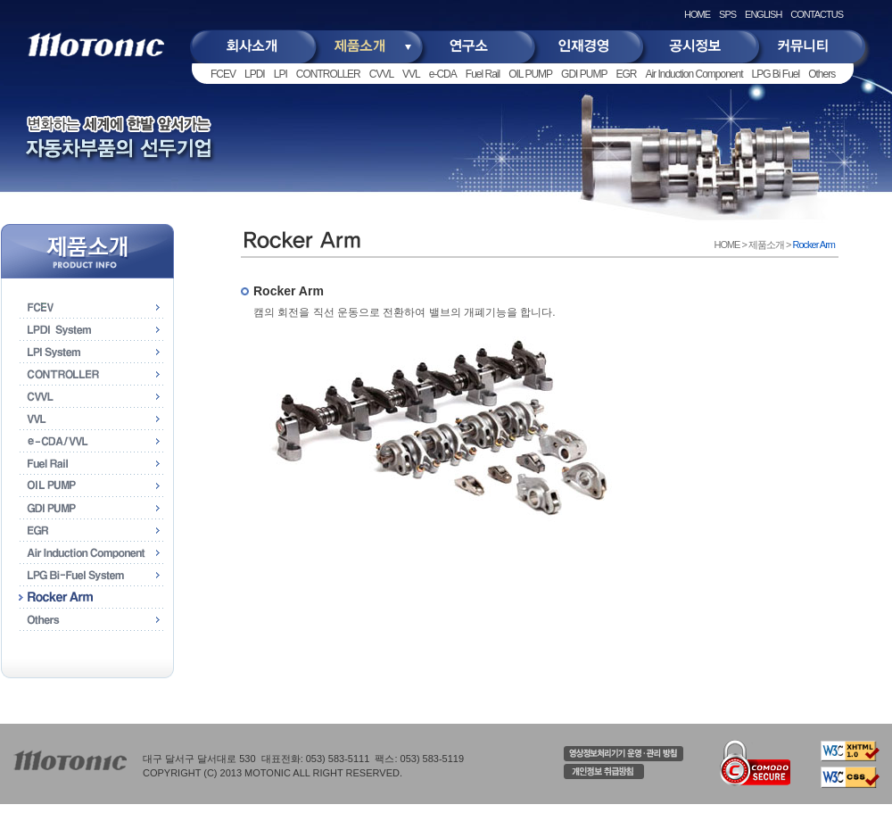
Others (821, 74)
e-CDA (443, 74)
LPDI (254, 74)
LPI (280, 74)
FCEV (223, 74)
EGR (625, 74)
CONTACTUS (816, 14)
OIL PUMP (530, 74)
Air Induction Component (693, 74)
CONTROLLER (328, 74)
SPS (727, 14)
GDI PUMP (584, 74)
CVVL (381, 74)
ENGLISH (763, 14)
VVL (411, 74)
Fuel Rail (483, 74)
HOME (697, 14)
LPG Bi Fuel (776, 74)
